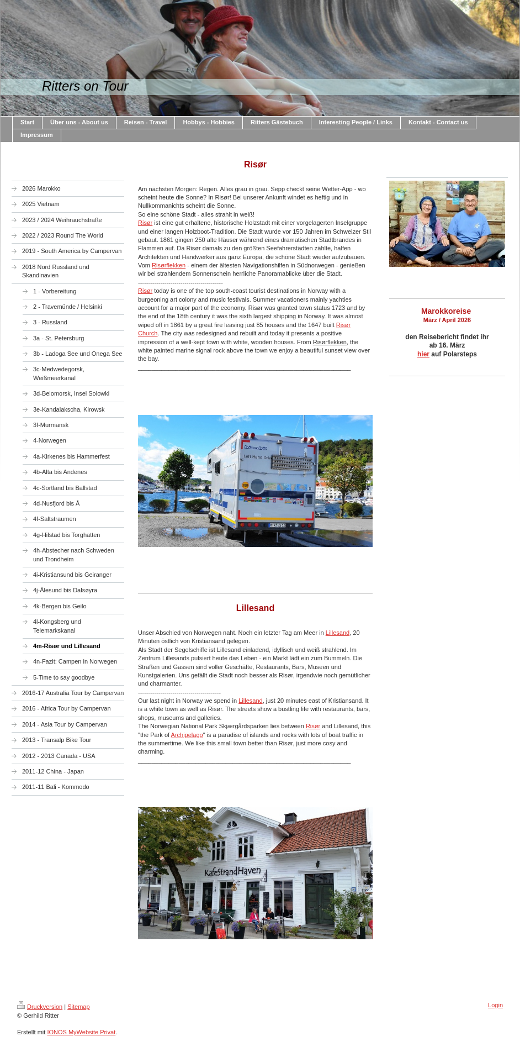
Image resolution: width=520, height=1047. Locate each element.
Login (495, 1005)
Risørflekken (168, 265)
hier (423, 354)
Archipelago (187, 735)
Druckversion (39, 1006)
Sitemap (78, 1006)
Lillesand (337, 632)
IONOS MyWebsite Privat (81, 1032)
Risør (145, 222)
